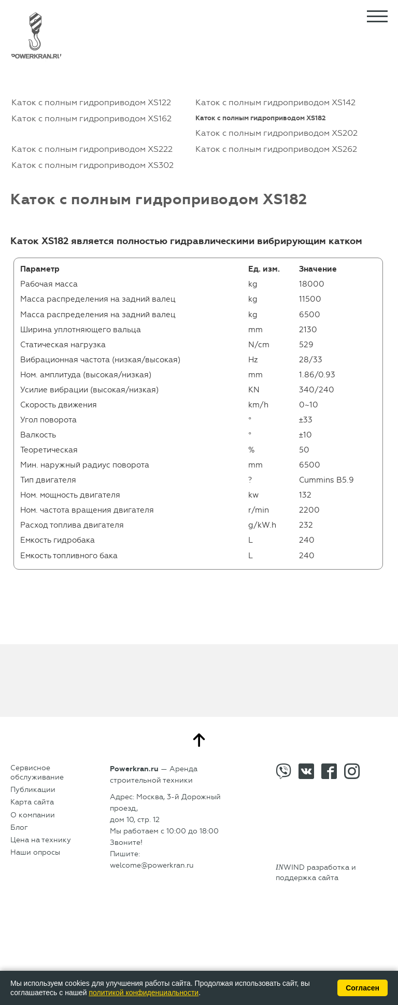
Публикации (32, 789)
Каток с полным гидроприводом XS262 (276, 149)
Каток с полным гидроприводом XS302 (92, 165)
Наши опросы (35, 852)
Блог (19, 827)
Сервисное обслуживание (37, 772)
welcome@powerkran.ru (152, 865)
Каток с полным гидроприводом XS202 (276, 133)
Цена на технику (40, 840)
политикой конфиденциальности (143, 992)
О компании (32, 815)
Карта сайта (32, 802)
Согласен (362, 988)
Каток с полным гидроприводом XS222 (92, 149)
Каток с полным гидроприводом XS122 (91, 102)
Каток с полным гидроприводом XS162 (91, 118)
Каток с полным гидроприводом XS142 (275, 102)
